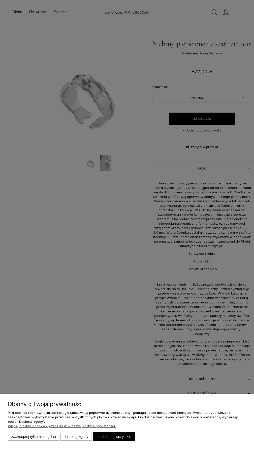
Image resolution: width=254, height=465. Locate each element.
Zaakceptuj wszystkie (114, 436)
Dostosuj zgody (76, 436)
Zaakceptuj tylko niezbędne (33, 436)
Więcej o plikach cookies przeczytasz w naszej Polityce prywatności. (62, 426)
